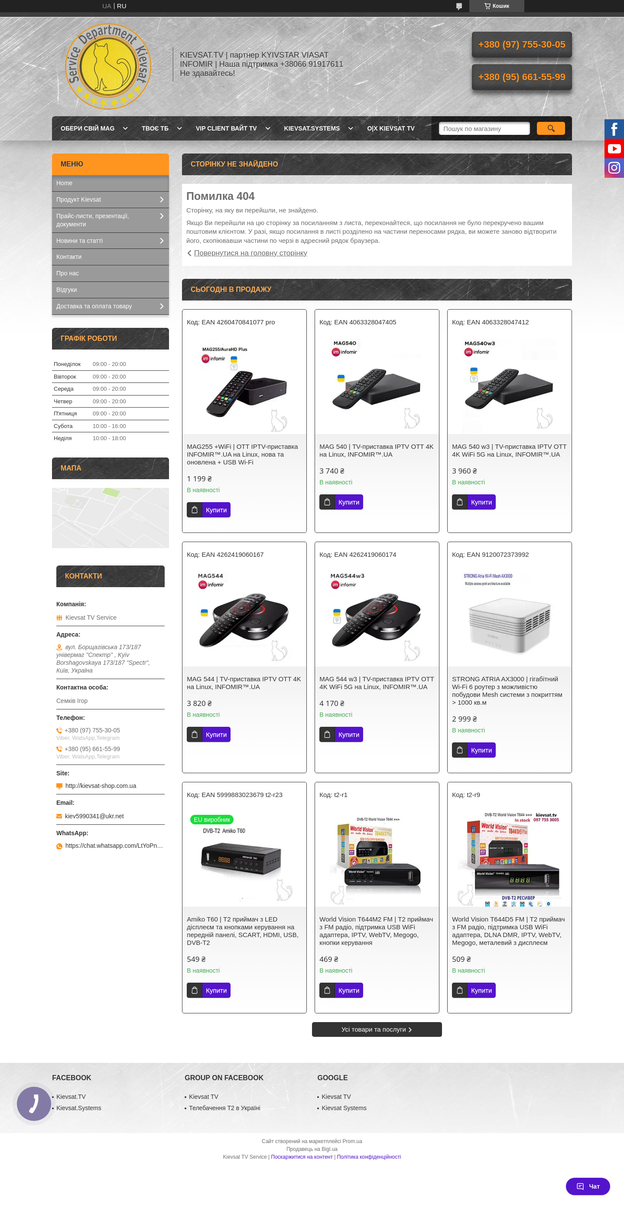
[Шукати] (551, 128)
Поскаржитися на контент (302, 1157)
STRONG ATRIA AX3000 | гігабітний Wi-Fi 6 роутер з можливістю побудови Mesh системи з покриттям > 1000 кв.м (507, 690)
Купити (216, 509)
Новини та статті (79, 240)
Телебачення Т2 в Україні (224, 1107)
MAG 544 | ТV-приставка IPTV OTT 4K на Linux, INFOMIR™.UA (244, 682)
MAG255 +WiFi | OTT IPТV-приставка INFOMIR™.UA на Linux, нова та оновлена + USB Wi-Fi (242, 454)
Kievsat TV (203, 1096)
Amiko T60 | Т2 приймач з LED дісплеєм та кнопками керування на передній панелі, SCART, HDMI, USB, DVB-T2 (243, 930)
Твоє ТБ (155, 128)
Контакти (68, 256)
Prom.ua (352, 1141)
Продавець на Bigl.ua (312, 1149)
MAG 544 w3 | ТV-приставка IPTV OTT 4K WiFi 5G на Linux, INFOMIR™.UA (376, 682)
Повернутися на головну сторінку (250, 253)
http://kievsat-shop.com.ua (100, 785)
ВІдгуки (66, 289)
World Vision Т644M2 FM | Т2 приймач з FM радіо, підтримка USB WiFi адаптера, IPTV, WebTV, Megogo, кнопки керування (376, 930)
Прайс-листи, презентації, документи (92, 220)
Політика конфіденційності (369, 1157)
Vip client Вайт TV (226, 128)
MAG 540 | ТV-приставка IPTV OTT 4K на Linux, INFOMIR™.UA (376, 450)
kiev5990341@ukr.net (94, 816)
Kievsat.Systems (312, 128)
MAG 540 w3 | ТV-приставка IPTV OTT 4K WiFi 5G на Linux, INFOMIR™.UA (509, 450)
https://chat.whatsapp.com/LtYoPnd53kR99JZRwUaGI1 (115, 845)
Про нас (67, 273)
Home (64, 183)
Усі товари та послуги (373, 1029)
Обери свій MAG (87, 128)
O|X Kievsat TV (390, 128)
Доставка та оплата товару (94, 306)
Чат (588, 1186)
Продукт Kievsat (78, 199)
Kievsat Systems (344, 1107)
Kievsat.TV (71, 1096)
